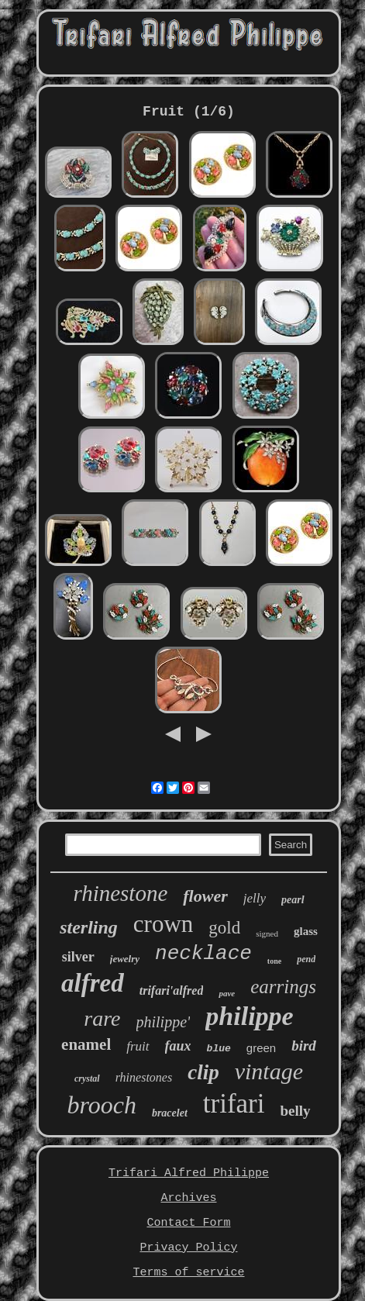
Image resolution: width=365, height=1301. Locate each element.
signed (267, 933)
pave (227, 993)
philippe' (163, 1021)
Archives (188, 1198)
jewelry (124, 959)
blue (219, 1048)
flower (205, 896)
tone (274, 961)
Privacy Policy (188, 1247)
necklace (203, 953)
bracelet (170, 1113)
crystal (87, 1078)
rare (102, 1018)
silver (78, 957)
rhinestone (120, 893)
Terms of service (188, 1272)
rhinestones (143, 1077)
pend (306, 959)
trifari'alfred (171, 990)
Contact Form (188, 1223)
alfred (92, 983)
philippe (249, 1016)
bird (303, 1045)
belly (295, 1111)
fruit (137, 1046)
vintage (269, 1071)
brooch (101, 1105)
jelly (254, 898)
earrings (283, 986)
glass (306, 931)
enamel (86, 1044)
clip (203, 1072)
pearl (293, 900)
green (261, 1047)
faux (178, 1046)
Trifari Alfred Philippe (188, 1173)
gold (224, 927)
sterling (89, 927)
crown (163, 923)
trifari (234, 1104)
